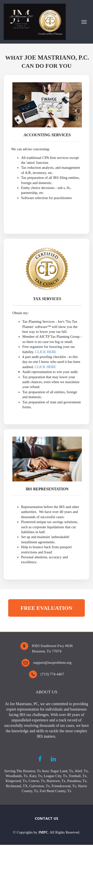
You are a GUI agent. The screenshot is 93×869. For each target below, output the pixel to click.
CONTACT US (46, 818)
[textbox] (46, 832)
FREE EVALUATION (46, 608)
